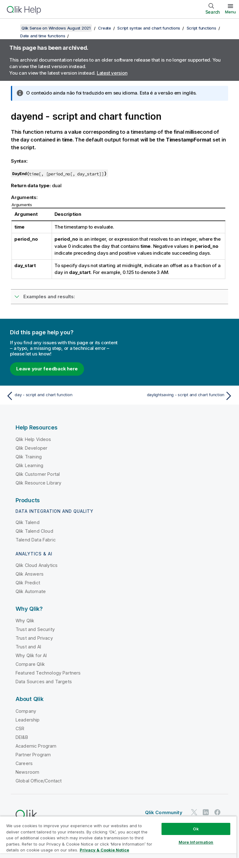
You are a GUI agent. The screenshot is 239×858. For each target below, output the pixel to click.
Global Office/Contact (39, 780)
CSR (20, 728)
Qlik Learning (29, 465)
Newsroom (27, 772)
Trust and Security (35, 629)
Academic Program (36, 746)
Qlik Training (29, 456)
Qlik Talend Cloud (34, 531)
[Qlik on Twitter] (194, 812)
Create (104, 28)
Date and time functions (42, 35)
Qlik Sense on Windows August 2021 (56, 28)
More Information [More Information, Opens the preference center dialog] (196, 842)
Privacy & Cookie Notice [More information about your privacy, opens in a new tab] (104, 849)
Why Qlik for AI (31, 655)
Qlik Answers (30, 574)
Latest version (112, 73)
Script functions (201, 28)
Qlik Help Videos (33, 439)
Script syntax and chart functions (148, 28)
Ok (196, 828)
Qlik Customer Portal (38, 474)
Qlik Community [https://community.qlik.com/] (163, 812)
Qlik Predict (28, 582)
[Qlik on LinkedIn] (205, 812)
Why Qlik (25, 620)
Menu (230, 11)
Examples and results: (49, 296)
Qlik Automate (31, 591)
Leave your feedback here (47, 369)
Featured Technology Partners (48, 672)
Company (26, 711)
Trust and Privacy (34, 638)
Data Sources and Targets (44, 681)
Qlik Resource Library (38, 482)
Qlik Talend (28, 522)
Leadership (28, 719)
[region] (118, 837)
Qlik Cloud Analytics (37, 565)
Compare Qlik (30, 664)
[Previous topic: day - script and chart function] (61, 396)
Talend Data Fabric (36, 539)
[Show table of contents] (12, 28)
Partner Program (33, 754)
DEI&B (22, 737)
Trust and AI (28, 646)
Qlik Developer (31, 448)
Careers (24, 763)
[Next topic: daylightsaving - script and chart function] (178, 396)
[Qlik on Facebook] (217, 812)
